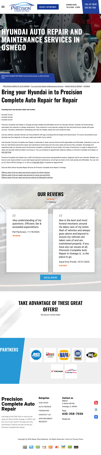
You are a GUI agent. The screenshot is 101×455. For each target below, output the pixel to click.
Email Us (66, 419)
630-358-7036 (90, 7)
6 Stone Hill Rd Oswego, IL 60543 (33, 76)
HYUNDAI (86, 86)
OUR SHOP (43, 403)
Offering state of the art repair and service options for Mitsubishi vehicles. (27, 177)
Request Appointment (48, 7)
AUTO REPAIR (45, 407)
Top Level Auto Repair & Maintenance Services (47, 86)
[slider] (50, 199)
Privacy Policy (78, 439)
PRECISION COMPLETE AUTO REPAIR (16, 86)
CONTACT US (45, 415)
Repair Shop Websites (40, 439)
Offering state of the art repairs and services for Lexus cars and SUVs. (25, 175)
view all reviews (50, 277)
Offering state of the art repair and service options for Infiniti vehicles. (25, 172)
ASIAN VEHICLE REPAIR (73, 86)
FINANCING (44, 410)
